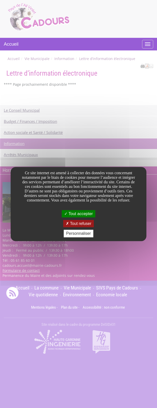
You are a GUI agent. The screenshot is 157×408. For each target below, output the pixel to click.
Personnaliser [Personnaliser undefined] (78, 233)
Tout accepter (78, 214)
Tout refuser (79, 223)
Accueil (11, 44)
